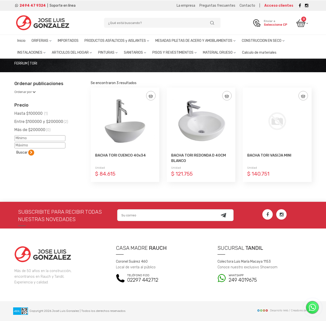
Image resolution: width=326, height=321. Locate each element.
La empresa (186, 5)
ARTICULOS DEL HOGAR (72, 52)
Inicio (21, 41)
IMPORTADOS (68, 41)
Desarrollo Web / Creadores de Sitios (285, 310)
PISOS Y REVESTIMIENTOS (174, 52)
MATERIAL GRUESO (219, 52)
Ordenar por (25, 92)
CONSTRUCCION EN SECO (263, 41)
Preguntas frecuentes (217, 5)
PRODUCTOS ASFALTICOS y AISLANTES (116, 41)
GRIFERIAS (41, 41)
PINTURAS (108, 52)
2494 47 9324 (33, 5)
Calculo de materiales (259, 52)
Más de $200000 (32, 129)
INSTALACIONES (31, 52)
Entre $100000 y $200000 (41, 121)
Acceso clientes (278, 5)
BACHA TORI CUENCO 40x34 (120, 155)
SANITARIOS (135, 52)
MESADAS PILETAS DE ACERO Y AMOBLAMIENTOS (195, 41)
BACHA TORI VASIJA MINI (269, 155)
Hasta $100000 (31, 113)
